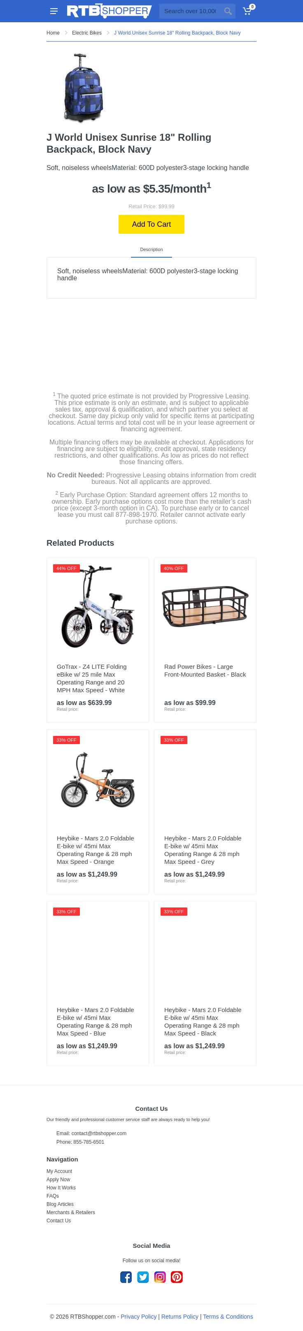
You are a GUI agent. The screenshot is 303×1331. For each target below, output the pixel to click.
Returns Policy (179, 1316)
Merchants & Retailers (71, 1212)
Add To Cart (151, 224)
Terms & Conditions (228, 1316)
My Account (59, 1171)
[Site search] (190, 11)
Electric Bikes (87, 33)
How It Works (61, 1188)
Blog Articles (60, 1204)
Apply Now (58, 1179)
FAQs (53, 1196)
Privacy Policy (138, 1316)
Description (151, 249)
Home (53, 33)
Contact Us (59, 1221)
